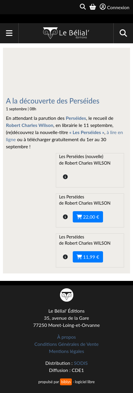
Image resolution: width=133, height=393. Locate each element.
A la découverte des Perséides (52, 100)
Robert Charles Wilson (29, 125)
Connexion (114, 7)
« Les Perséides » (86, 132)
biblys (66, 381)
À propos (66, 337)
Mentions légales (66, 351)
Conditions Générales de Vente (66, 344)
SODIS (81, 363)
